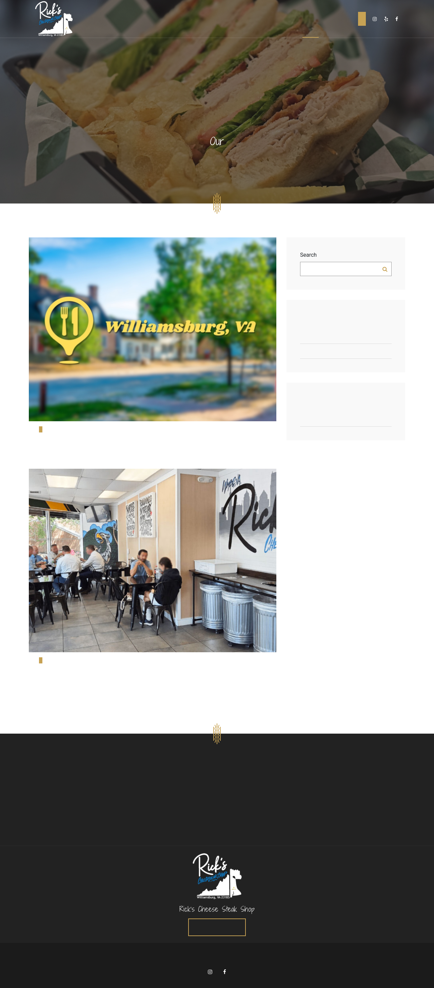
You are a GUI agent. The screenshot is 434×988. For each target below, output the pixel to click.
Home (277, 19)
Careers (327, 19)
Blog (310, 19)
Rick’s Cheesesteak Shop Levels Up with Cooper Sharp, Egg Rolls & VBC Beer (346, 351)
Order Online (362, 19)
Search (308, 255)
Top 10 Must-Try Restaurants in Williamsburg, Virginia (346, 336)
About (294, 19)
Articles (346, 419)
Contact (344, 19)
